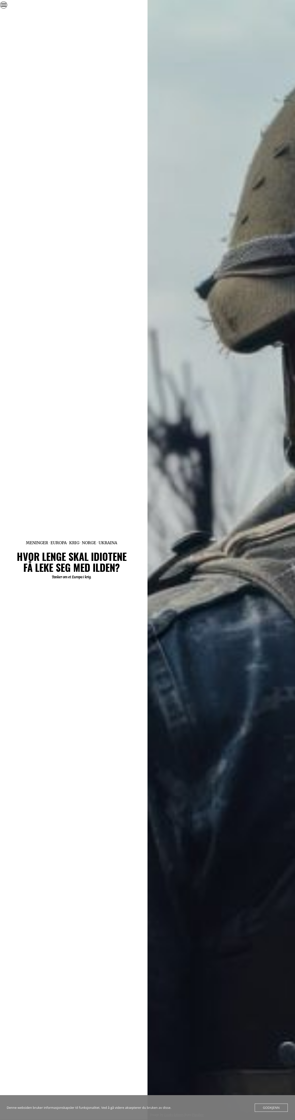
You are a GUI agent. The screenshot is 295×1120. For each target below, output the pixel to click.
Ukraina (107, 542)
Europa (58, 542)
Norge (89, 542)
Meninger (37, 542)
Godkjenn (271, 1107)
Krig (74, 542)
